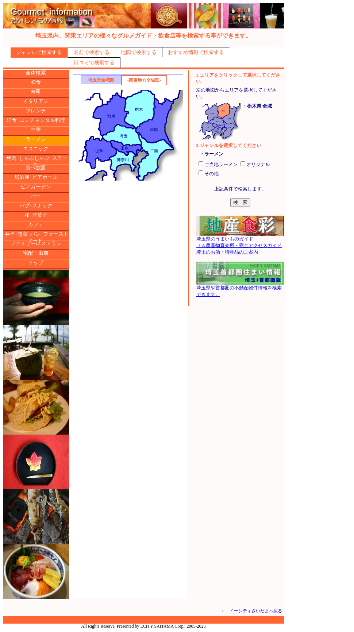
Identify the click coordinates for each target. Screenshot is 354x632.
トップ (35, 262)
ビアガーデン (35, 186)
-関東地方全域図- (144, 80)
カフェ (35, 224)
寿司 (36, 92)
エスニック (36, 148)
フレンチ (36, 110)
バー (36, 196)
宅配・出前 (36, 253)
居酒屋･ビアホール (36, 177)
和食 (36, 82)
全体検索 (36, 73)
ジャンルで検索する (39, 52)
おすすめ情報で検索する (196, 52)
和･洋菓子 (35, 215)
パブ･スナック (36, 205)
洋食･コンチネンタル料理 (36, 120)
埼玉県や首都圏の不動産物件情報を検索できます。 (240, 288)
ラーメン (36, 139)
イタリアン (36, 101)
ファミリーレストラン (35, 243)
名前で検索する (91, 52)
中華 (36, 129)
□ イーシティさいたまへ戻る (252, 610)
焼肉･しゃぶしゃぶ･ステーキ (37, 161)
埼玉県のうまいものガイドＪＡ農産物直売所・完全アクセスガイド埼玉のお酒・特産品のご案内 (240, 243)
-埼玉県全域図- (101, 79)
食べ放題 (36, 167)
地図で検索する (139, 52)
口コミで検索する (94, 62)
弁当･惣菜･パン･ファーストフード (37, 237)
